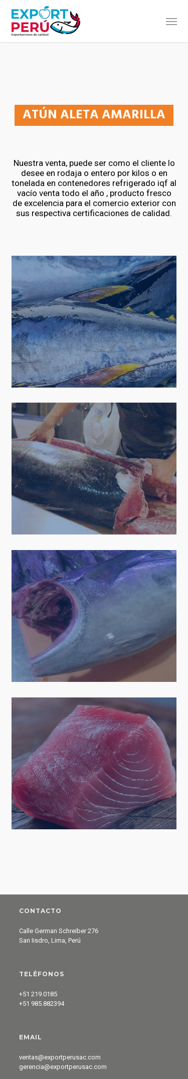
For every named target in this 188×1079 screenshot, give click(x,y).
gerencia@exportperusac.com (63, 1066)
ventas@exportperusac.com (60, 1057)
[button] (171, 21)
